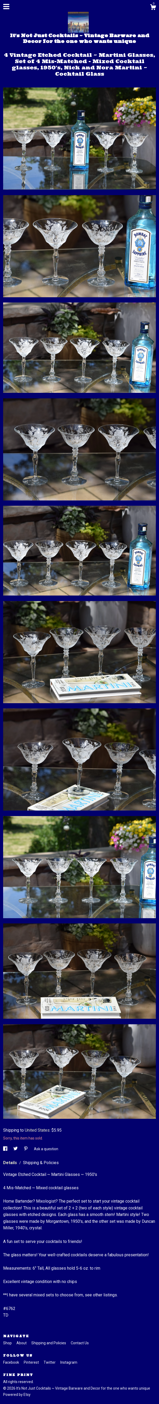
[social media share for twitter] (16, 1149)
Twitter (50, 1362)
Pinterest (32, 1362)
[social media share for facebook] (5, 1149)
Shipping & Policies (41, 1162)
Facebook (11, 1362)
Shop (8, 1343)
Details (10, 1162)
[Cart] (153, 8)
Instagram (68, 1362)
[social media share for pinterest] (26, 1149)
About (21, 1343)
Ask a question (46, 1149)
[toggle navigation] (6, 6)
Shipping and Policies (49, 1343)
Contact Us (80, 1343)
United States (37, 1130)
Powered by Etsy (17, 1394)
